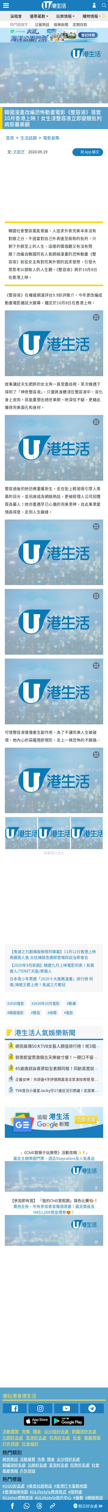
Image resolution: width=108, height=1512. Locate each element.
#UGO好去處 (13, 1486)
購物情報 (90, 16)
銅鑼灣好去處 (84, 1431)
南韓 (53, 1012)
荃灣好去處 (36, 1438)
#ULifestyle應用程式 (48, 1492)
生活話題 (28, 138)
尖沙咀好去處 (56, 1431)
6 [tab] (67, 35)
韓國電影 (16, 1012)
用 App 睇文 (89, 152)
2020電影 (16, 1003)
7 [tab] (55, 41)
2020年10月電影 (46, 1003)
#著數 (78, 1497)
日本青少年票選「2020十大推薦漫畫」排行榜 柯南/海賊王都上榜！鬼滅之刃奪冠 (51, 981)
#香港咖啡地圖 (15, 1492)
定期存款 (80, 24)
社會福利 (30, 1444)
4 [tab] (57, 35)
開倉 (37, 1431)
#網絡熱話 (94, 1497)
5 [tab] (62, 35)
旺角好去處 (59, 1438)
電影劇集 (51, 138)
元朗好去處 (12, 1438)
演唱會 (16, 16)
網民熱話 (10, 1459)
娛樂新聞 (61, 24)
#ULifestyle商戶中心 (53, 1497)
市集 (26, 1431)
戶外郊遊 (10, 1444)
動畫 (72, 1003)
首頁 (10, 138)
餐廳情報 (92, 1438)
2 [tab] (48, 35)
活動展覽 (10, 1431)
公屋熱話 (42, 24)
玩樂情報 (64, 16)
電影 (69, 1012)
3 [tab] (52, 35)
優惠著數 (37, 16)
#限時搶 (75, 1492)
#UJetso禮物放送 (17, 1497)
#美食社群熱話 (39, 1486)
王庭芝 (19, 152)
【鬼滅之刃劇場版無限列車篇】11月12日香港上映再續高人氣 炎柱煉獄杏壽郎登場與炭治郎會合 (53, 954)
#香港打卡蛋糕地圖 (70, 1486)
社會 (77, 1438)
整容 (36, 1012)
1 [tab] (43, 35)
